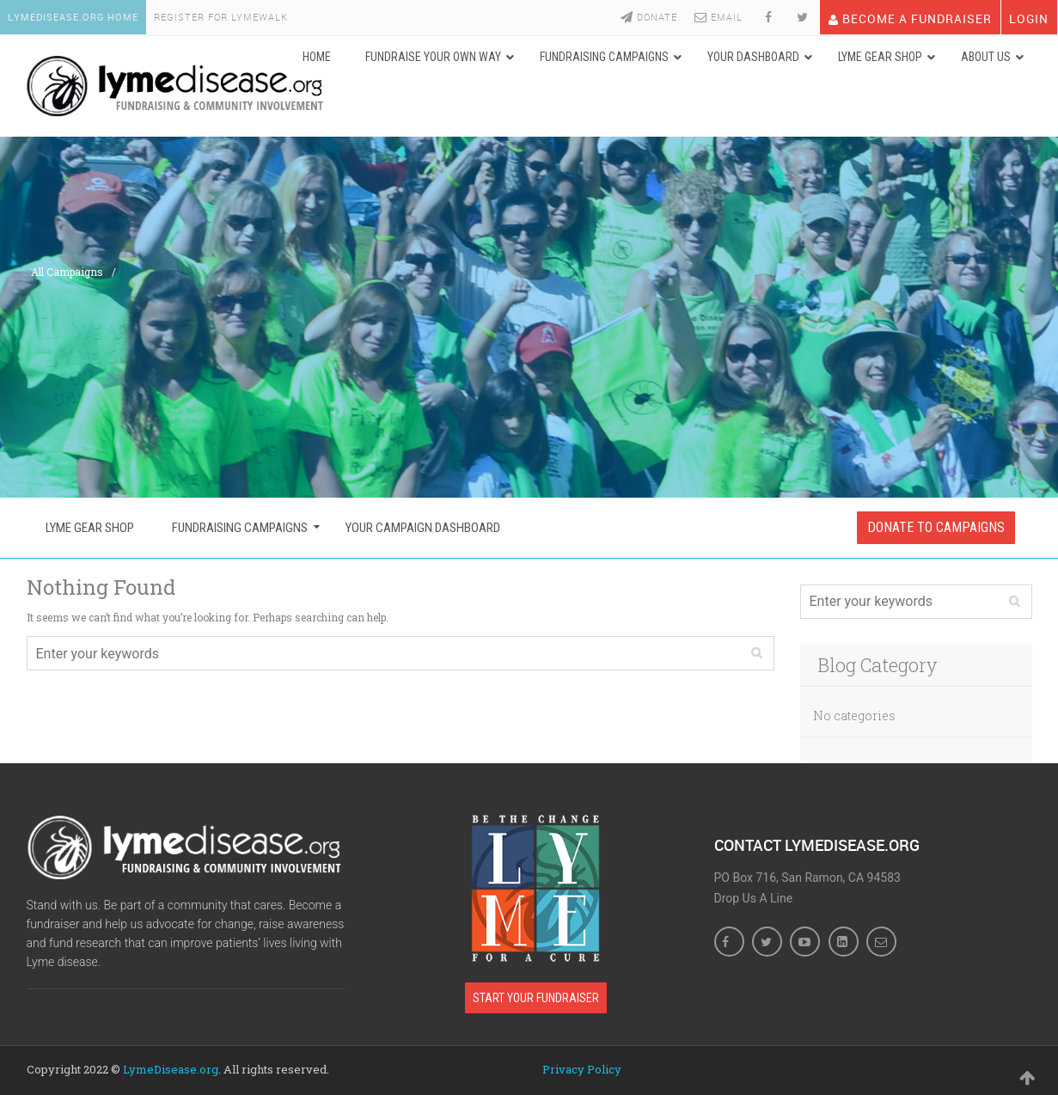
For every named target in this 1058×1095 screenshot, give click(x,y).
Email (718, 16)
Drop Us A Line (753, 897)
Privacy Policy (581, 1067)
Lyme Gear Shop (90, 527)
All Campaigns (67, 271)
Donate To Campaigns (936, 526)
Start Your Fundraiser (536, 996)
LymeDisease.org (170, 1067)
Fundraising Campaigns (240, 527)
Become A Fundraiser (909, 17)
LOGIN (1029, 17)
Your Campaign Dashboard (423, 527)
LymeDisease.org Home (74, 16)
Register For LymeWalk (223, 16)
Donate (648, 16)
